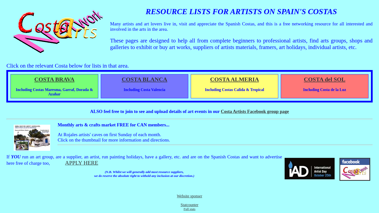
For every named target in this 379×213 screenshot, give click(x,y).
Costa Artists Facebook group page (255, 111)
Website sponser (189, 196)
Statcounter (190, 205)
